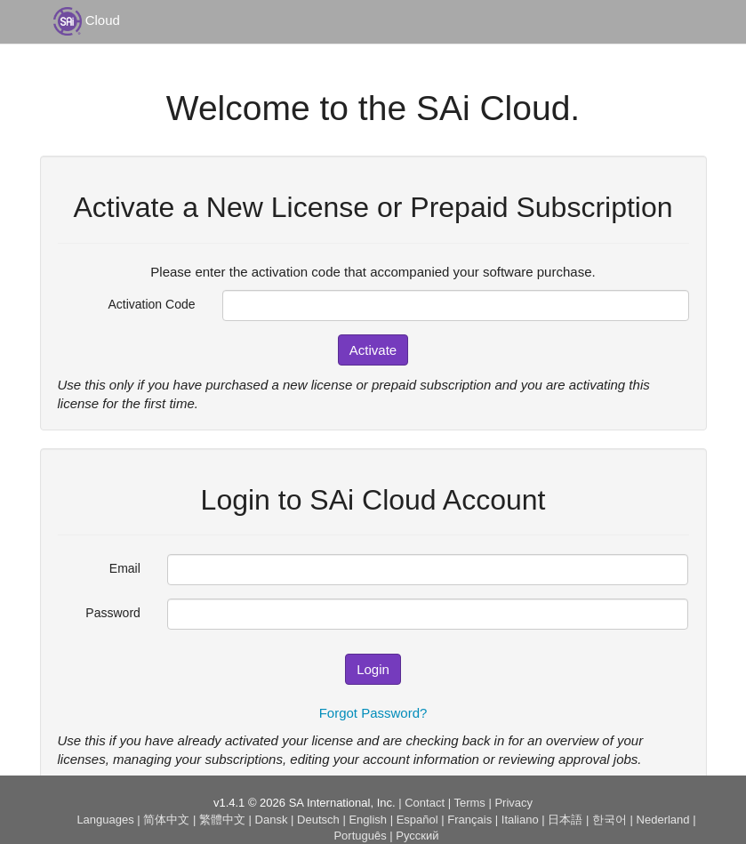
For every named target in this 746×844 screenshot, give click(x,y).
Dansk (271, 819)
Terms (469, 802)
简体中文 (166, 819)
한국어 (609, 819)
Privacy (513, 802)
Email (124, 568)
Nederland (663, 819)
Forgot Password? (373, 712)
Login (373, 669)
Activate (373, 350)
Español (417, 819)
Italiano (520, 819)
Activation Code (151, 304)
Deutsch (318, 819)
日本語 (565, 819)
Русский (417, 835)
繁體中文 (222, 819)
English (368, 819)
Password (112, 613)
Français (469, 819)
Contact (425, 802)
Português (359, 835)
